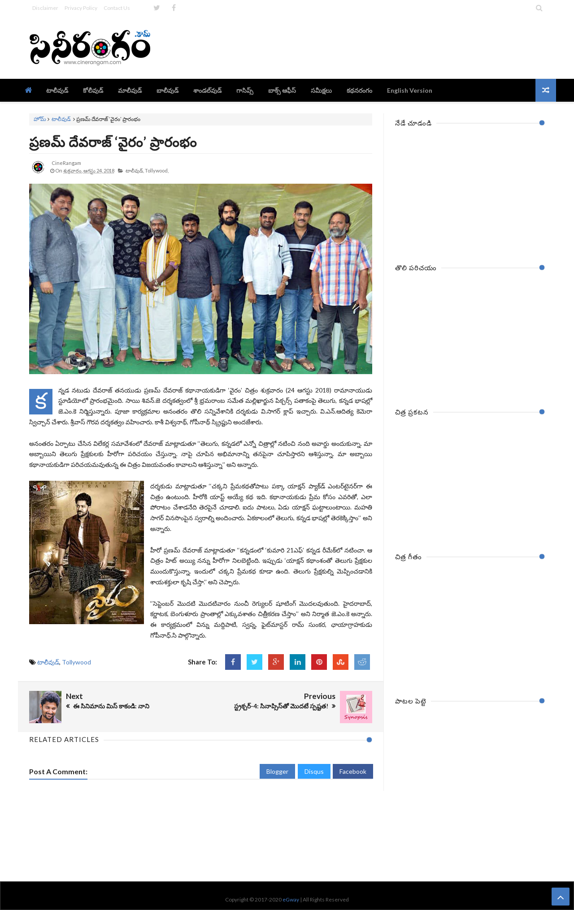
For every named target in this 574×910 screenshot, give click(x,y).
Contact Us (117, 7)
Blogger (277, 771)
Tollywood (76, 662)
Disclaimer (45, 7)
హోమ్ (40, 119)
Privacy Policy (81, 7)
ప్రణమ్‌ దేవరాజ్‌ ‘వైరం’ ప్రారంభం (113, 142)
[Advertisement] (381, 47)
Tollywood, (157, 170)
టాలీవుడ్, (135, 170)
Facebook (352, 771)
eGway (291, 899)
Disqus (314, 771)
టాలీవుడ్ (61, 119)
